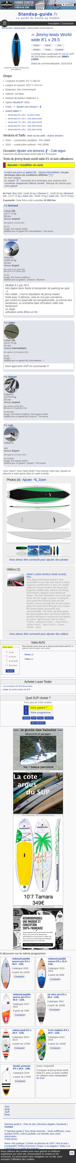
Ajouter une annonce (32, 151)
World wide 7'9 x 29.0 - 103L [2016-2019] (25, 122)
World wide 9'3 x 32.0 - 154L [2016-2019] (25, 119)
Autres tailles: (12, 111)
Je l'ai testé (13, 661)
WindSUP (18, 102)
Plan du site (30, 1124)
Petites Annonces (27, 1146)
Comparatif (10, 1146)
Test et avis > (7, 28)
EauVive (49, 718)
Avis (59, 45)
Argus (40, 1146)
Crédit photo (10, 1139)
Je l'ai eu (12, 657)
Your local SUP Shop (7, 1110)
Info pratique (18, 1143)
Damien (12, 376)
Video (63, 1146)
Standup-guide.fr (13, 1124)
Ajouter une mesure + (29, 106)
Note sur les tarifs (36, 135)
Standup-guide (38, 14)
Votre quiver (7, 647)
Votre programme (40, 712)
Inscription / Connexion (61, 23)
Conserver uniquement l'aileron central (24, 183)
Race (40, 718)
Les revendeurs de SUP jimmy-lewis (17, 686)
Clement (41, 193)
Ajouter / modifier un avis (25, 165)
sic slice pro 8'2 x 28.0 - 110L (56, 995)
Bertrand (68, 193)
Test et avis (61, 1143)
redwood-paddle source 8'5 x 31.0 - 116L (58, 961)
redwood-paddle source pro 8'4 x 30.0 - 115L (21, 961)
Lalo (10, 425)
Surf (34, 718)
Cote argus (58, 151)
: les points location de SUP (16, 689)
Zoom (40, 480)
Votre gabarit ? (39, 707)
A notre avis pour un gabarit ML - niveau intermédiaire (32, 172)
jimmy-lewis (20, 28)
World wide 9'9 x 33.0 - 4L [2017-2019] (24, 115)
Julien (26, 196)
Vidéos (48, 45)
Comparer (59, 50)
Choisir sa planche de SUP (40, 1143)
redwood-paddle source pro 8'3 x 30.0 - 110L (22, 997)
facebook (61, 1124)
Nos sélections (37, 723)
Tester (48, 50)
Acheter (36, 50)
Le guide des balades (28, 1148)
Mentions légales (46, 1124)
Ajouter (27, 480)
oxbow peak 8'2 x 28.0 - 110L (21, 1031)
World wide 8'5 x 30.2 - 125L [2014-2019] (25, 130)
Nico (14, 193)
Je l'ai (11, 652)
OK (72, 1153)
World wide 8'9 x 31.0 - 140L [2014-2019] (25, 126)
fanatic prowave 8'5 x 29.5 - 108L (22, 1067)
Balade (26, 718)
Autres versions (55, 135)
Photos (36, 45)
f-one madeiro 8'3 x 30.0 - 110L (58, 1031)
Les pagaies (51, 1146)
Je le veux (13, 665)
